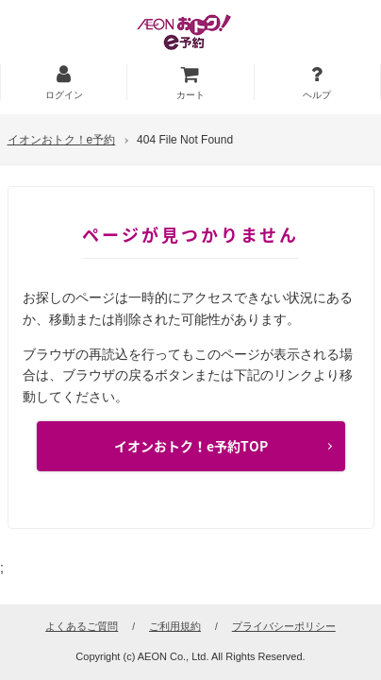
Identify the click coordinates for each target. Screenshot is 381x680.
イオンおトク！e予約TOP (191, 445)
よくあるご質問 (81, 626)
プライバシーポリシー (284, 626)
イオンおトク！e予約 (62, 139)
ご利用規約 (175, 626)
